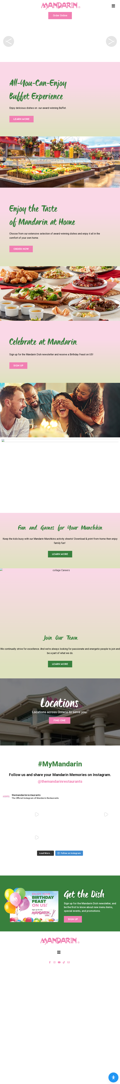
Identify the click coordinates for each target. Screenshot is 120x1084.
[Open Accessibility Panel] (113, 1077)
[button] (60, 15)
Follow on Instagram (69, 853)
